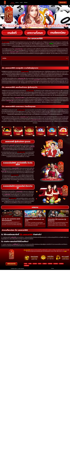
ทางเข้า (21, 2)
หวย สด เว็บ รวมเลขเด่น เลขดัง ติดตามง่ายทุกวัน (11, 219)
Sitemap (52, 268)
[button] (66, 58)
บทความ (17, 2)
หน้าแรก (12, 2)
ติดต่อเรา (25, 2)
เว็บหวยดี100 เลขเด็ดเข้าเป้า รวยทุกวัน (34, 220)
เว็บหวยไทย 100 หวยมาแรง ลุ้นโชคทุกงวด (57, 220)
